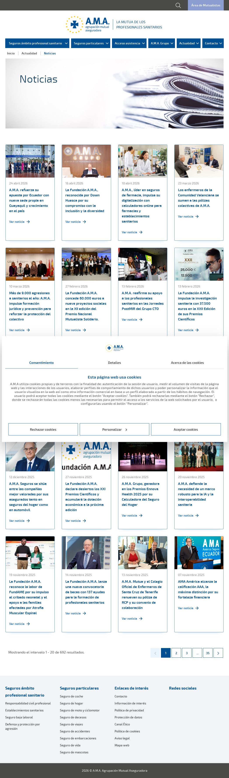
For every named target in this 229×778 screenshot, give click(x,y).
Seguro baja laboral (19, 717)
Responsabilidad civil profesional (28, 703)
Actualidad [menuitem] (187, 43)
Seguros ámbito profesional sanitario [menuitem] (35, 43)
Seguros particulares (79, 688)
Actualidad (29, 53)
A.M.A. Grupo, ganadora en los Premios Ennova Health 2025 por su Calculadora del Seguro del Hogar (140, 494)
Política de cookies (127, 731)
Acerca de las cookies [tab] (187, 363)
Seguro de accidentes (75, 731)
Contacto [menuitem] (211, 43)
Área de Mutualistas (205, 5)
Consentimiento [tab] (41, 363)
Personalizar (114, 429)
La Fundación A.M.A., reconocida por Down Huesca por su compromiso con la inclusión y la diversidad (84, 200)
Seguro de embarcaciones (78, 738)
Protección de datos (128, 717)
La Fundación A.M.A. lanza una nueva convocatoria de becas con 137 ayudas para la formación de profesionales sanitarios (86, 592)
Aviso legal (122, 738)
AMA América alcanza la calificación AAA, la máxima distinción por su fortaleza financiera (198, 589)
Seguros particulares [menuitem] (89, 43)
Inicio (11, 53)
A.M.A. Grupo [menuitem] (160, 43)
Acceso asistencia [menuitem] (127, 43)
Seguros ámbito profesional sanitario (24, 691)
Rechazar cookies (43, 429)
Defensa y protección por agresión (22, 726)
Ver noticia (19, 222)
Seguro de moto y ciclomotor (80, 710)
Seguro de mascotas (74, 752)
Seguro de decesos (73, 717)
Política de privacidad (129, 710)
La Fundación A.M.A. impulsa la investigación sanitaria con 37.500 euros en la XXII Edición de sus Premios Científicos (197, 306)
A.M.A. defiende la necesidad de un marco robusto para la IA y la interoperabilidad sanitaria (196, 494)
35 (209, 651)
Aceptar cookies (186, 429)
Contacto (121, 696)
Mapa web (122, 745)
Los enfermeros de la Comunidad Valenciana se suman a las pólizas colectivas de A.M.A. (198, 197)
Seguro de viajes (71, 724)
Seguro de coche (71, 696)
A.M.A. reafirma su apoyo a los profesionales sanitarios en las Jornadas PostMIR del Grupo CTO (143, 300)
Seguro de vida (70, 745)
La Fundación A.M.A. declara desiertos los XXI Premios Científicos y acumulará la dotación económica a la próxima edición (85, 496)
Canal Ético (122, 724)
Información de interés (130, 703)
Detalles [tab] (114, 363)
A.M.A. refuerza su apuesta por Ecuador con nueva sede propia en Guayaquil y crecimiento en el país (29, 200)
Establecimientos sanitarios (24, 710)
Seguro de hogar (71, 703)
